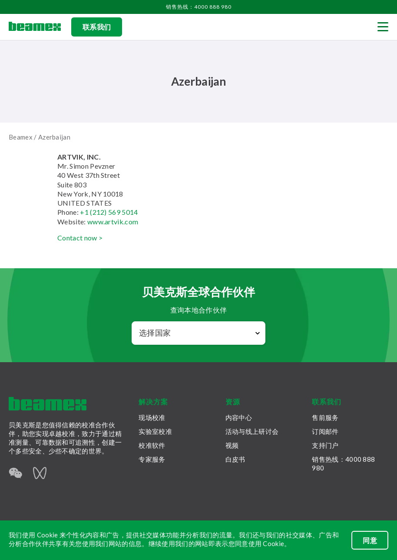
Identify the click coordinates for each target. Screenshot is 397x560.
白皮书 (235, 459)
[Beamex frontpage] (35, 27)
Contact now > (80, 237)
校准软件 (152, 445)
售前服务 (325, 417)
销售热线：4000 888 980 (199, 6)
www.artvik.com (112, 221)
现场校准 (152, 417)
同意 (370, 540)
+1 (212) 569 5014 (109, 212)
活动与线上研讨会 (251, 431)
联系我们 (97, 27)
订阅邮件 (325, 431)
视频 (232, 445)
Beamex (21, 137)
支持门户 (325, 445)
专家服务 (152, 459)
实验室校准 (155, 431)
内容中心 (238, 417)
